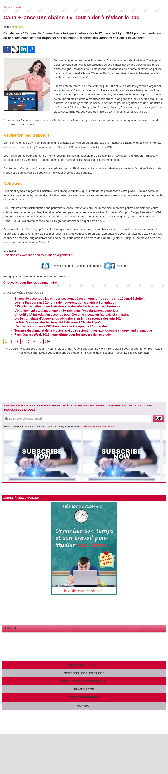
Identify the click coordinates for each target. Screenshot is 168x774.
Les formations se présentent (66, 352)
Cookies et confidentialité (84, 681)
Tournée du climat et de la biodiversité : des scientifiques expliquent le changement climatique (78, 330)
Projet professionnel (59, 348)
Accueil (8, 7)
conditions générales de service (97, 426)
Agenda (10, 628)
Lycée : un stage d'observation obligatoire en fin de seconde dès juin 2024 (63, 318)
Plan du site (84, 689)
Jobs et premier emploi (138, 348)
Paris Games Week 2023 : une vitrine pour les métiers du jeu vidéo (57, 334)
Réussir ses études (32, 348)
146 (47, 341)
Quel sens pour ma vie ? (89, 348)
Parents (108, 352)
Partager (115, 265)
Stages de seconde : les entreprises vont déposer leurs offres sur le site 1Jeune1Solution (74, 298)
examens (17, 26)
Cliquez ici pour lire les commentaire (30, 282)
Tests (119, 352)
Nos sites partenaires (32, 352)
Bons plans (114, 348)
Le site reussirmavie (137, 352)
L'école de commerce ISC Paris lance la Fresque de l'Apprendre (55, 326)
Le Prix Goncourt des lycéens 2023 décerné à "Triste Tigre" (52, 322)
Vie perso (12, 348)
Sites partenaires (83, 697)
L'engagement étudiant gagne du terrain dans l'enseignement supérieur (61, 310)
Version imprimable (88, 265)
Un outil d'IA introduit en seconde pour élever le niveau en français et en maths (66, 314)
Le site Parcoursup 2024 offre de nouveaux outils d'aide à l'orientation (60, 302)
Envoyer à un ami (57, 265)
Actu (18, 7)
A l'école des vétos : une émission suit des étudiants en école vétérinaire (62, 306)
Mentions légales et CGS (84, 673)
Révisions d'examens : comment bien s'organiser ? (38, 255)
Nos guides (94, 352)
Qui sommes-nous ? (84, 665)
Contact (84, 705)
